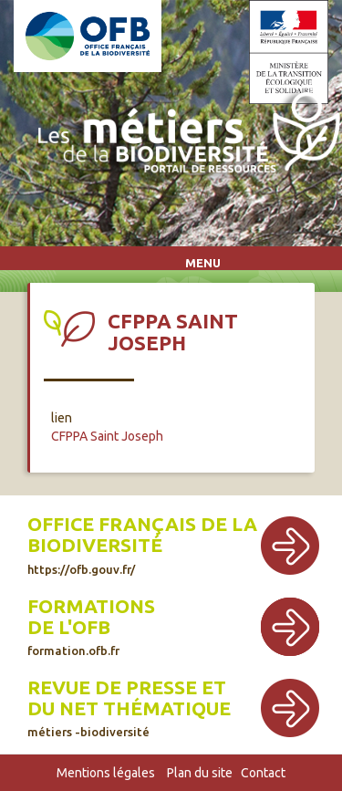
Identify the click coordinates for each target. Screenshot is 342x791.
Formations (91, 606)
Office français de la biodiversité (142, 544)
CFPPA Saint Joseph (107, 436)
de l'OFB (68, 627)
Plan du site (200, 772)
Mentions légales (106, 772)
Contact (263, 772)
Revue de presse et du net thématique (129, 707)
